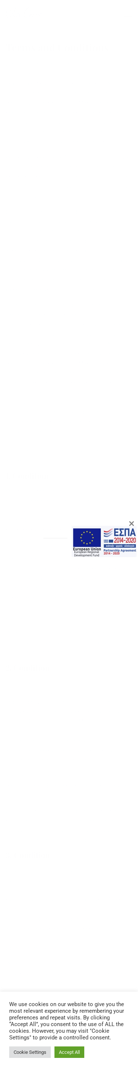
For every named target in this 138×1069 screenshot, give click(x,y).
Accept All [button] (69, 1052)
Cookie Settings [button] (30, 1052)
